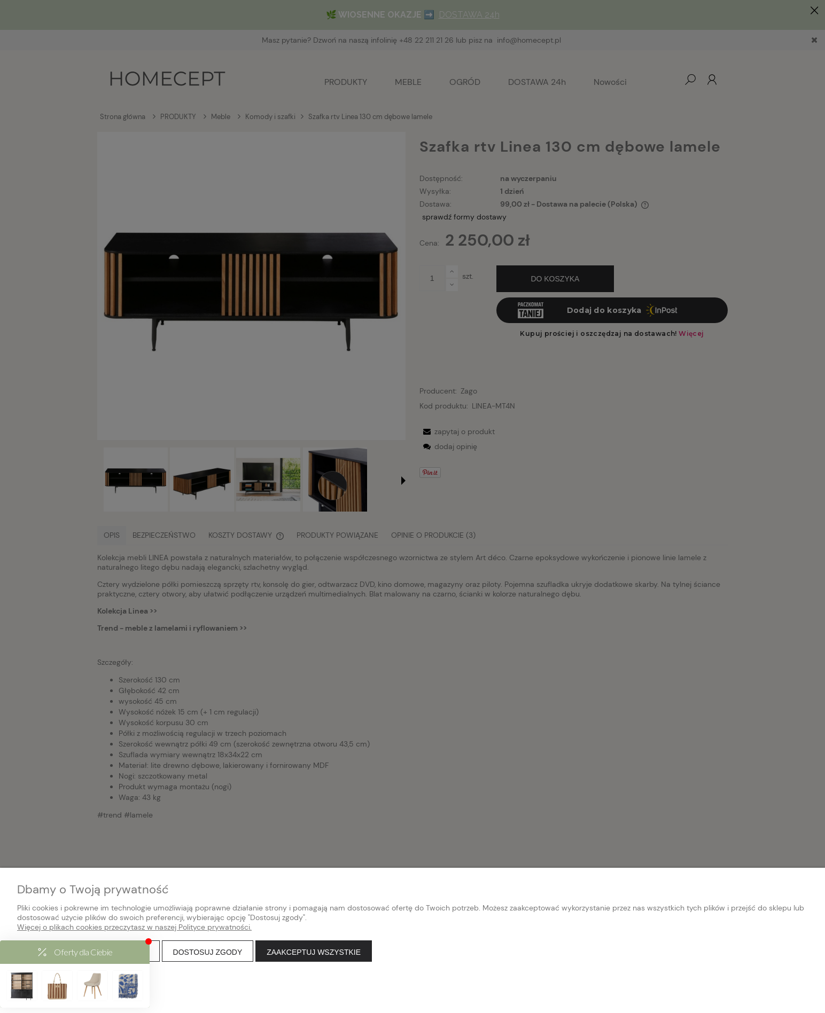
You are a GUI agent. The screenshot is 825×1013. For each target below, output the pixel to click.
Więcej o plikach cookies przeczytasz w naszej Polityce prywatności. (134, 927)
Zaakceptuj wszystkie (314, 952)
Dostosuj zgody (208, 952)
